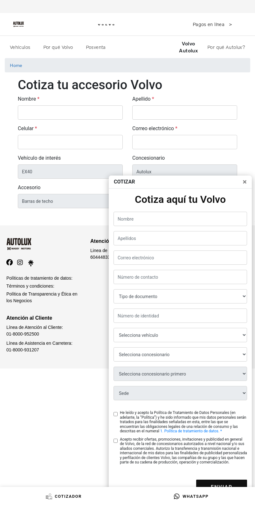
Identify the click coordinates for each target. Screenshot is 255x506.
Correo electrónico (153, 128)
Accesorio (29, 187)
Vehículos (21, 47)
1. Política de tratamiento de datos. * (191, 431)
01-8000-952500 (22, 333)
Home (16, 65)
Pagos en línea (209, 24)
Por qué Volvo (58, 47)
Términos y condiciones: (30, 286)
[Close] (245, 182)
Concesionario (148, 158)
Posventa (96, 47)
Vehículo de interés (39, 158)
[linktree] (31, 262)
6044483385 (102, 257)
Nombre (27, 99)
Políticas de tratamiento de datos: (39, 278)
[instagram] (20, 262)
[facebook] (9, 262)
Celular (26, 128)
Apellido (141, 99)
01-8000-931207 (22, 349)
